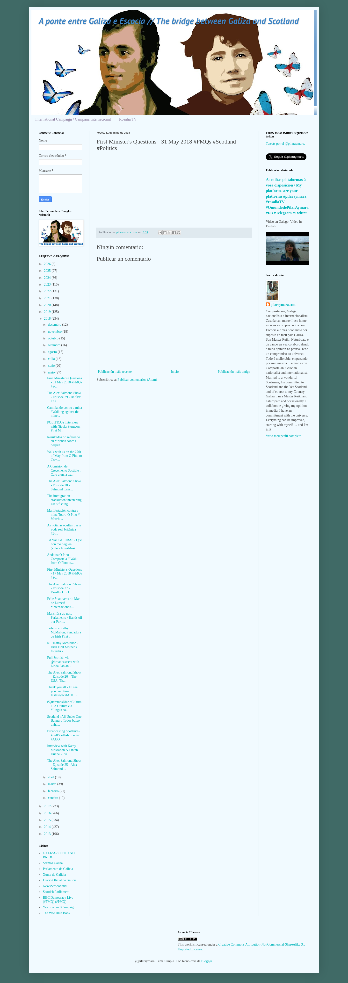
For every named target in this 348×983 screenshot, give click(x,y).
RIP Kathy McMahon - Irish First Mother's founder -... (62, 647)
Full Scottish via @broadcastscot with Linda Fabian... (63, 662)
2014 (48, 827)
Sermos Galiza (53, 863)
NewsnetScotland (55, 886)
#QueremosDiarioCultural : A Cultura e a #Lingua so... (64, 706)
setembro (54, 345)
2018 (48, 318)
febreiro (53, 791)
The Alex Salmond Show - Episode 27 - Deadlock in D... (64, 588)
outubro (53, 338)
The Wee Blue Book (56, 913)
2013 (48, 834)
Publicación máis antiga (234, 371)
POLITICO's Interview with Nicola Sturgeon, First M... (63, 426)
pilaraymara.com (283, 305)
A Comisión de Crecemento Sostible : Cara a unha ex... (64, 470)
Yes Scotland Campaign (59, 907)
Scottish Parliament (56, 892)
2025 (48, 271)
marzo (52, 784)
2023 (48, 284)
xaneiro (53, 798)
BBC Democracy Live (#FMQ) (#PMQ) (58, 900)
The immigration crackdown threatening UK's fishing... (64, 500)
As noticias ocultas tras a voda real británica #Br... (64, 529)
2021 (48, 298)
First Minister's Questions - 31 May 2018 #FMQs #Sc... (64, 382)
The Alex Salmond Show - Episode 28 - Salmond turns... (64, 485)
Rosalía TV (128, 119)
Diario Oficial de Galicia (60, 880)
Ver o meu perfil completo (283, 436)
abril (51, 777)
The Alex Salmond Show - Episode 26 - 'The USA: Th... (64, 676)
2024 (48, 278)
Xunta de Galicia (54, 874)
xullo (52, 359)
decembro (55, 324)
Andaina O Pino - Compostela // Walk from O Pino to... (62, 559)
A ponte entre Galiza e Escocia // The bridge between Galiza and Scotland (169, 20)
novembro (55, 331)
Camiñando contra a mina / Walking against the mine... (64, 412)
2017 (48, 806)
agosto (53, 352)
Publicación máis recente (115, 371)
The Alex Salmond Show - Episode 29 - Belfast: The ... (64, 397)
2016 (48, 813)
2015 (48, 820)
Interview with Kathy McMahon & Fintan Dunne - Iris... (62, 750)
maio (52, 372)
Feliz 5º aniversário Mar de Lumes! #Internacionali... (63, 603)
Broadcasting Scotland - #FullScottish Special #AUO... (63, 735)
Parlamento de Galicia (58, 869)
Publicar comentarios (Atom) (137, 379)
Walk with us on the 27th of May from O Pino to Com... (64, 456)
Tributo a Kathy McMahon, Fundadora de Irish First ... (64, 632)
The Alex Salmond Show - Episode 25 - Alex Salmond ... (64, 765)
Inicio (175, 371)
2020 (48, 305)
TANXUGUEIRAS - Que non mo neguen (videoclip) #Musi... (64, 544)
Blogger (206, 961)
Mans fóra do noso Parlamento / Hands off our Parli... (64, 618)
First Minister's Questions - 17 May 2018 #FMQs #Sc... (64, 574)
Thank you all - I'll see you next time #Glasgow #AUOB (62, 691)
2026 (48, 264)
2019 (48, 312)
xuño (52, 365)
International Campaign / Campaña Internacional (73, 119)
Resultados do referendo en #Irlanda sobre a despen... (63, 441)
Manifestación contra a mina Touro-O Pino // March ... (63, 515)
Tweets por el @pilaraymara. (285, 143)
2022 (48, 291)
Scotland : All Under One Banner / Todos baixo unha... (64, 721)
